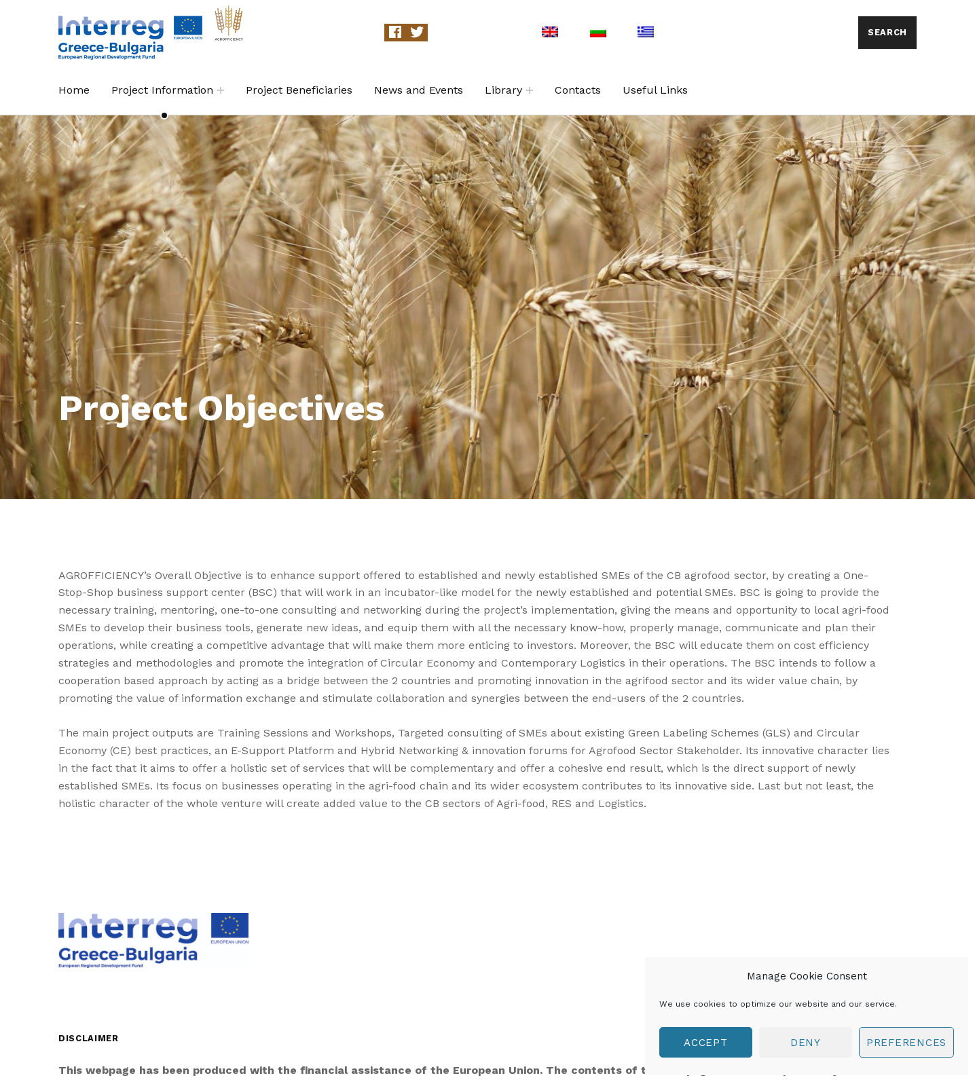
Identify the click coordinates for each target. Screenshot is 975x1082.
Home (74, 89)
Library (503, 89)
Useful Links (655, 89)
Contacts (578, 89)
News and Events (418, 89)
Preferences (906, 1043)
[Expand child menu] (220, 90)
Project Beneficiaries (299, 89)
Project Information (162, 89)
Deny (805, 1043)
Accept (706, 1043)
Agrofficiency (308, 31)
